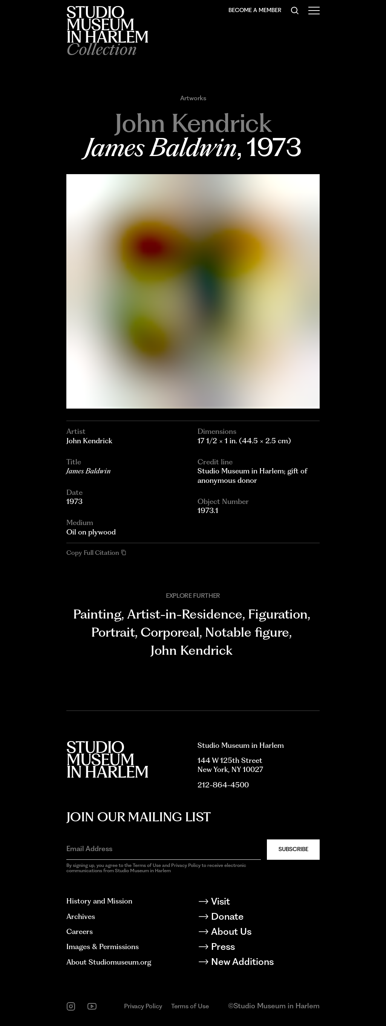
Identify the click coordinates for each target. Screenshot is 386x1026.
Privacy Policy (143, 1006)
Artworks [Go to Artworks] (193, 98)
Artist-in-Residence (184, 614)
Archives (80, 916)
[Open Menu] (314, 10)
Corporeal (170, 632)
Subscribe (293, 849)
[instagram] (70, 1006)
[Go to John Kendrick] (192, 122)
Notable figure (247, 632)
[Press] (259, 948)
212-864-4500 (223, 785)
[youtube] (91, 1006)
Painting (97, 614)
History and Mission (99, 901)
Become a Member (254, 10)
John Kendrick (191, 650)
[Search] (294, 10)
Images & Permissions (102, 946)
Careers (79, 931)
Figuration (278, 614)
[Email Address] (163, 849)
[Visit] (259, 903)
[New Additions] (259, 963)
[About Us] (259, 933)
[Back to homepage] (107, 24)
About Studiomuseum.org (108, 962)
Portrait (113, 632)
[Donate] (259, 918)
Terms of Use (190, 1006)
